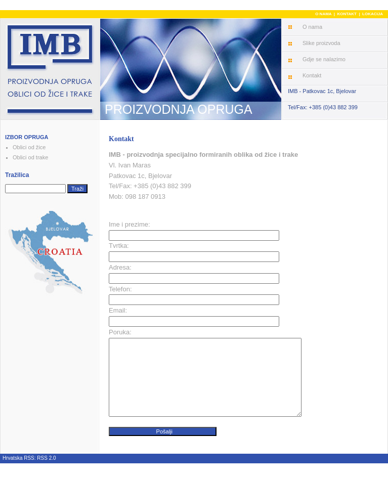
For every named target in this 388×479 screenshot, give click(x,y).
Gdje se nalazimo (324, 59)
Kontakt (312, 75)
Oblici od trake (30, 157)
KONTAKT (347, 14)
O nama (312, 27)
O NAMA (323, 14)
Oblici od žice (29, 147)
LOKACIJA (372, 14)
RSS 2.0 (46, 473)
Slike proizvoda (321, 43)
